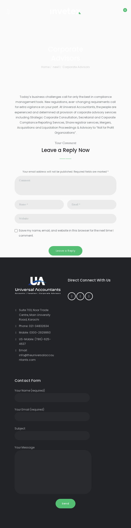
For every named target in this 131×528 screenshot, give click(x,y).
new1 (56, 67)
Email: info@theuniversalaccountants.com (36, 355)
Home (45, 67)
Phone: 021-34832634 (34, 326)
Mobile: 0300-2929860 (35, 332)
